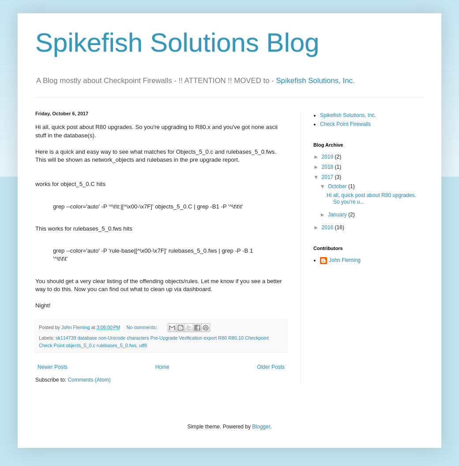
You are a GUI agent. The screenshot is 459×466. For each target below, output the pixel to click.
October (338, 186)
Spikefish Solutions (147, 42)
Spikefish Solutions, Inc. (315, 80)
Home (162, 367)
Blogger (261, 427)
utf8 (143, 345)
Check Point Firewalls (345, 124)
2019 (328, 157)
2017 (328, 177)
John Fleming (345, 260)
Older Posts (271, 367)
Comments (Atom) (89, 380)
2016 (328, 227)
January (338, 215)
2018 (328, 167)
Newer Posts (53, 367)
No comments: (142, 327)
